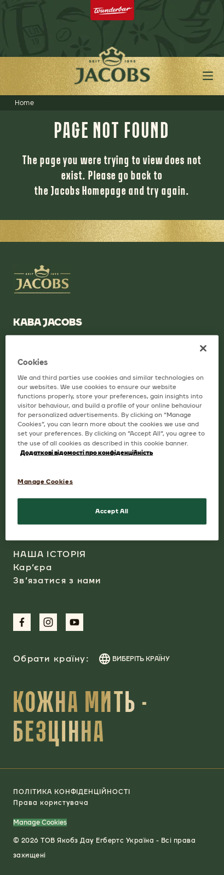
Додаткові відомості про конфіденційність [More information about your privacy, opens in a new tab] (86, 452)
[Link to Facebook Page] (22, 622)
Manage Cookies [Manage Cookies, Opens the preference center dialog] (45, 481)
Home (25, 103)
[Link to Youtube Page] (74, 622)
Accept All (112, 510)
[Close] (203, 348)
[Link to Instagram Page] (48, 622)
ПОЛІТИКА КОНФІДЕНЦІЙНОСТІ (71, 792)
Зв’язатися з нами (57, 580)
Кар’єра (32, 567)
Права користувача (51, 803)
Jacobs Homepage (89, 190)
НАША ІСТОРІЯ (49, 554)
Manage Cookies (40, 822)
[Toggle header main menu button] (208, 76)
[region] (112, 437)
